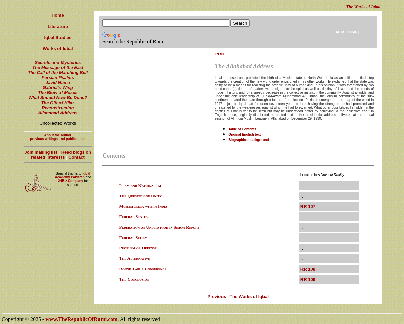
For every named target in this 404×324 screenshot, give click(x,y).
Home (58, 15)
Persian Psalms (58, 77)
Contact (76, 157)
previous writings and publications (57, 139)
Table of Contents (242, 129)
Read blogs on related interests (61, 155)
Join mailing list (41, 152)
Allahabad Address (57, 112)
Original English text (244, 134)
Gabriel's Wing (58, 87)
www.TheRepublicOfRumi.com (81, 319)
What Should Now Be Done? (57, 97)
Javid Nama (58, 82)
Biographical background (248, 140)
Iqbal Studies (57, 37)
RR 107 (307, 206)
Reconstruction (58, 107)
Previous (216, 296)
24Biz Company (70, 181)
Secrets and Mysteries (58, 62)
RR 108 (307, 269)
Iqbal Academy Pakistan (72, 175)
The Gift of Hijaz (57, 102)
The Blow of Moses (58, 92)
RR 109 (307, 279)
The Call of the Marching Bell (58, 72)
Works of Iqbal (58, 48)
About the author (58, 135)
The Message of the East (57, 67)
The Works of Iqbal (249, 296)
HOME (352, 32)
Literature (58, 26)
